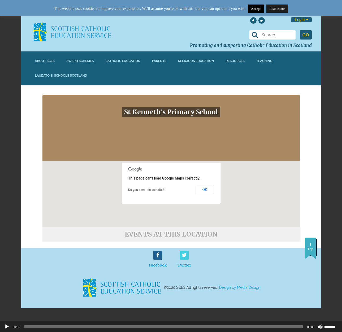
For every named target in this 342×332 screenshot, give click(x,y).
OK (204, 189)
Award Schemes (80, 61)
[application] (171, 326)
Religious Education (196, 61)
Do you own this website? (146, 190)
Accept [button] (256, 9)
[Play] (7, 326)
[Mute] (320, 326)
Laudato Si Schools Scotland (61, 75)
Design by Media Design (240, 287)
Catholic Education (122, 61)
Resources (235, 61)
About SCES (45, 61)
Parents (159, 61)
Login (301, 19)
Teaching (264, 61)
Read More (277, 9)
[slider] (331, 326)
